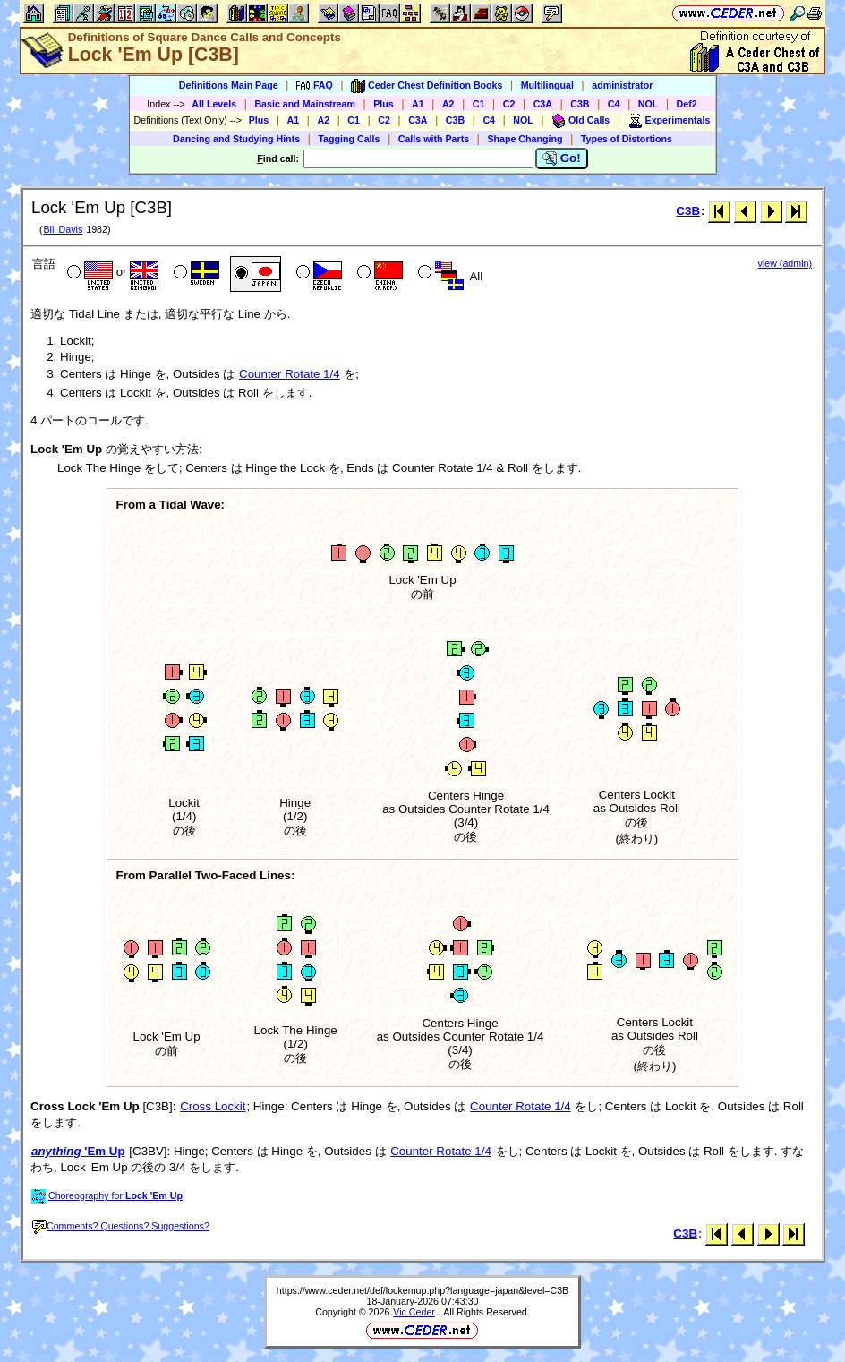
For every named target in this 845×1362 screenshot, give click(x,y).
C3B (579, 104)
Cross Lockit (212, 1106)
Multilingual (547, 85)
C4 (614, 104)
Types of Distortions (626, 138)
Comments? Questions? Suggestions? (120, 1226)
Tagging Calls (349, 138)
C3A (542, 104)
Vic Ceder (414, 1311)
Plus (383, 104)
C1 (479, 104)
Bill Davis (62, 229)
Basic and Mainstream (304, 104)
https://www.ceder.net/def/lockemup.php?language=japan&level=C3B (422, 1290)
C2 (509, 104)
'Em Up (78, 1151)
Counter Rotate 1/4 (289, 374)
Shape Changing (524, 138)
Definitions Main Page (228, 85)
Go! (561, 158)
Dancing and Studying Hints (236, 138)
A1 (418, 104)
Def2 (687, 104)
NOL (648, 104)
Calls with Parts (433, 138)
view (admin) (785, 263)
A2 (448, 104)
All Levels (214, 104)
